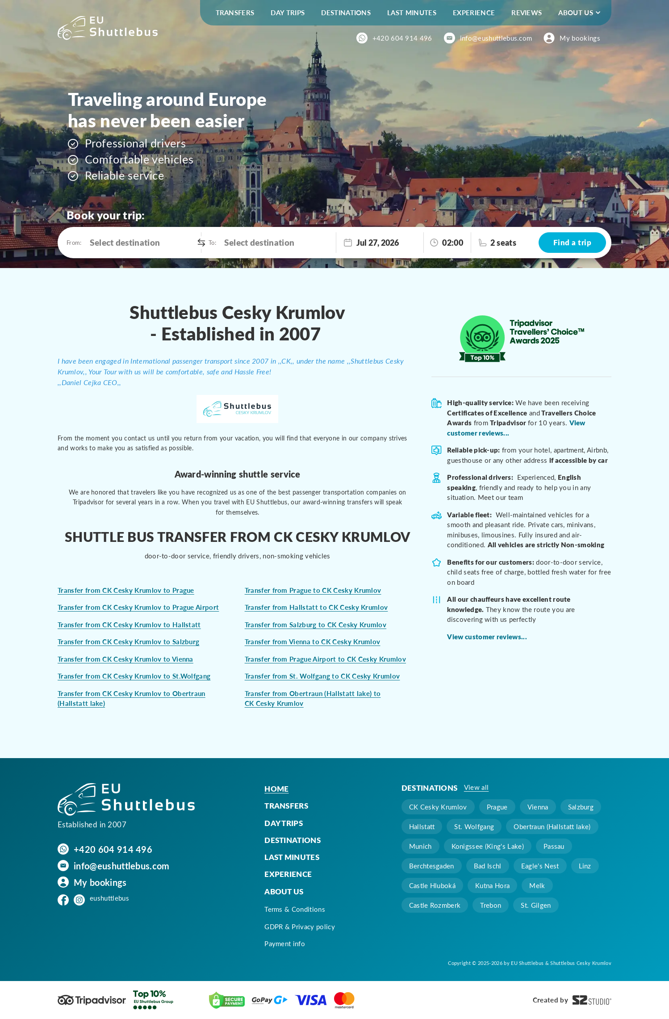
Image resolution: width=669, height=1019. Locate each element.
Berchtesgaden (431, 866)
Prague (497, 807)
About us (575, 12)
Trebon (490, 905)
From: (74, 242)
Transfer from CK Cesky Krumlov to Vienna (125, 658)
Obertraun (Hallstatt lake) (552, 826)
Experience (474, 12)
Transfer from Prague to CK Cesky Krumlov (313, 590)
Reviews (526, 12)
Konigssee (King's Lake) (488, 846)
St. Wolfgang (474, 826)
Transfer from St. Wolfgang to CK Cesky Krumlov (322, 675)
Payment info (284, 943)
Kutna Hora (492, 885)
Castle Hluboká (432, 885)
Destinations (346, 12)
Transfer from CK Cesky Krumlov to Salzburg (128, 641)
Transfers (235, 12)
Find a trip (572, 242)
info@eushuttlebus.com (496, 38)
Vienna (537, 807)
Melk (537, 885)
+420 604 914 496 (402, 38)
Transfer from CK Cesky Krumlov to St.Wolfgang (134, 675)
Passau (554, 846)
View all (476, 787)
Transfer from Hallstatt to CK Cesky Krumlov (316, 607)
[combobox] (143, 243)
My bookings (580, 38)
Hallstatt (422, 826)
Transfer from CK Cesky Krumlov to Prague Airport (138, 607)
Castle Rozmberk (435, 905)
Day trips (288, 12)
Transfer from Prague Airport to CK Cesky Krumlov (325, 658)
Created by (572, 1000)
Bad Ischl (488, 866)
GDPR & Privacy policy (299, 926)
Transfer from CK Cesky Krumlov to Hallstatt (129, 624)
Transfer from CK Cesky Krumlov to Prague (126, 590)
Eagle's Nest (540, 866)
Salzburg (581, 807)
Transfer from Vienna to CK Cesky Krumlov (312, 641)
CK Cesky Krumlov (438, 807)
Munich (420, 846)
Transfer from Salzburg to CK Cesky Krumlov (315, 624)
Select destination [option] (125, 242)
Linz (585, 866)
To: (212, 242)
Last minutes (411, 12)
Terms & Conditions (294, 909)
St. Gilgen (536, 905)
